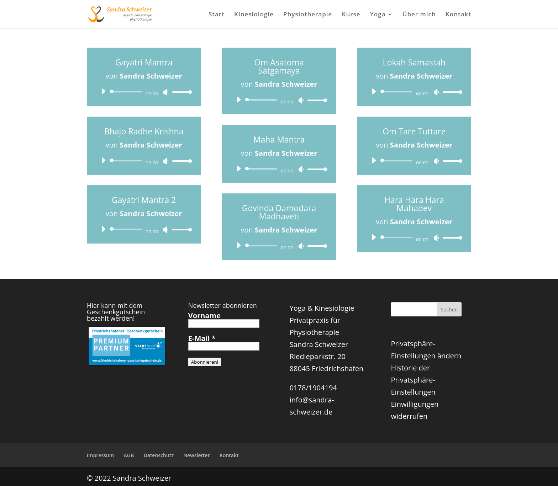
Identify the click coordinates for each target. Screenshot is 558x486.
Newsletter (196, 455)
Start (217, 15)
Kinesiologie (254, 15)
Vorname (204, 315)
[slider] (127, 91)
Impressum (100, 455)
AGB (129, 455)
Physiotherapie (307, 15)
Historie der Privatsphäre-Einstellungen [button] (413, 380)
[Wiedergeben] (103, 91)
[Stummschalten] (166, 92)
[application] (144, 91)
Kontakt (458, 15)
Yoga (378, 15)
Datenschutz (158, 455)
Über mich (419, 15)
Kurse (351, 15)
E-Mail (202, 338)
